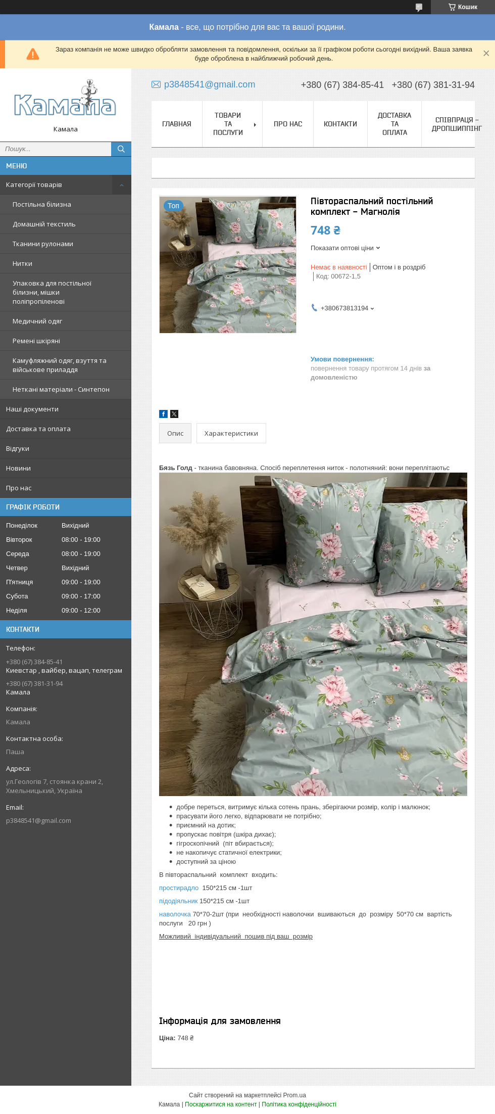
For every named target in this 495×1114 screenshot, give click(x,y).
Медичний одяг (37, 321)
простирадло (179, 888)
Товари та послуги (228, 123)
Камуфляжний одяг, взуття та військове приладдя (60, 365)
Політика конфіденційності (299, 1104)
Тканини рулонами (43, 243)
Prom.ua (294, 1095)
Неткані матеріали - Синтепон (61, 389)
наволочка (175, 914)
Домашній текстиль (44, 223)
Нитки (22, 263)
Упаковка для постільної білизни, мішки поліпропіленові (52, 292)
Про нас (18, 487)
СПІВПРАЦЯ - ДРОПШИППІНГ (457, 124)
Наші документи (32, 408)
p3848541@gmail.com (38, 820)
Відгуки (17, 448)
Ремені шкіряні (36, 340)
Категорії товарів (34, 184)
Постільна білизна (42, 204)
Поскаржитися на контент (221, 1104)
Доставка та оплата (38, 428)
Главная (176, 124)
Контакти (340, 124)
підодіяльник (178, 901)
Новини (18, 468)
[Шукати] (121, 149)
